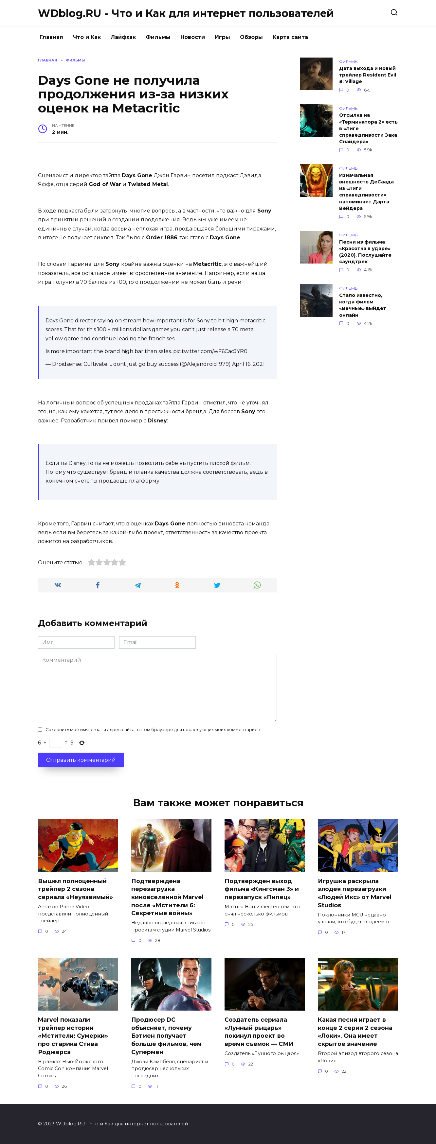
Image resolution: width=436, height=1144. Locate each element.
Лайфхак (123, 37)
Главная (51, 37)
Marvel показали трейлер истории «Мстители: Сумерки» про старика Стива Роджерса (73, 1035)
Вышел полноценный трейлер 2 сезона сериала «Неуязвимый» (75, 888)
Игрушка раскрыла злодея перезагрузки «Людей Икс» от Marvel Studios (354, 892)
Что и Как (87, 37)
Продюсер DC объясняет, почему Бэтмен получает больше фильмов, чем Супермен (166, 1035)
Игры (222, 37)
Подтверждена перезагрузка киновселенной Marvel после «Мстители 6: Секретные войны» (167, 896)
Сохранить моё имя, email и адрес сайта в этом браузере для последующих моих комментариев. (153, 729)
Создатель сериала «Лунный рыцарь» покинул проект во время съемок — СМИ (259, 1031)
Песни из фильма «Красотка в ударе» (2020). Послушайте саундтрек (365, 252)
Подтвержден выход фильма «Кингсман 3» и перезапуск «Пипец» (262, 888)
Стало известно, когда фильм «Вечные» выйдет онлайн (362, 305)
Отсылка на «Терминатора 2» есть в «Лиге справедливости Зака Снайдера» (368, 128)
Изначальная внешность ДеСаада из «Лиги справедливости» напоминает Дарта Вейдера (366, 191)
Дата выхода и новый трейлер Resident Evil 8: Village (367, 75)
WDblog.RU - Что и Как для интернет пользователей (186, 13)
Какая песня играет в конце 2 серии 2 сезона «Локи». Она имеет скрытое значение (355, 1031)
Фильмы (158, 37)
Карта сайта (290, 37)
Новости (192, 37)
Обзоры (251, 37)
